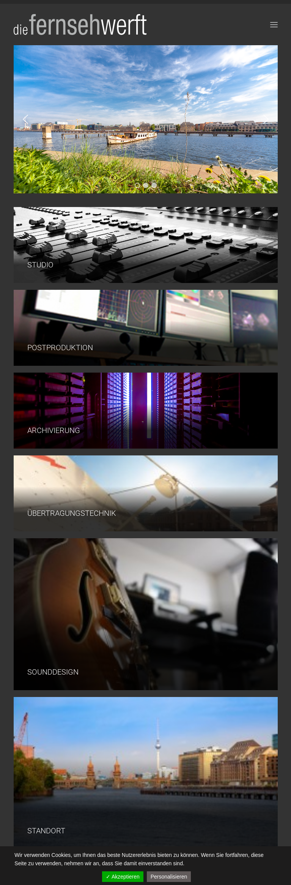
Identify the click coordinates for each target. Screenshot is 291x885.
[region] (146, 119)
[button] (25, 119)
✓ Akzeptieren (123, 877)
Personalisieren (169, 877)
